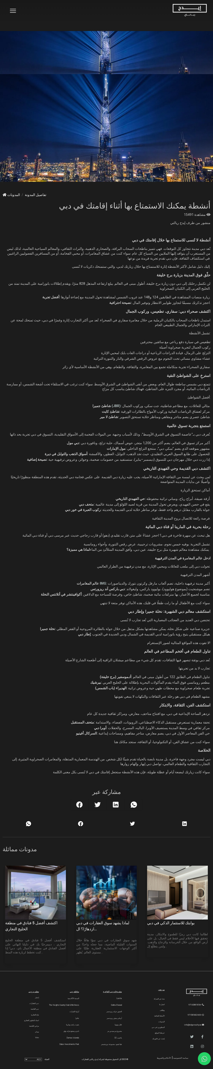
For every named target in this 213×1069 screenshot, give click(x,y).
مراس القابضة (34, 1026)
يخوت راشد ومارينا (72, 1025)
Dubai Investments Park (69, 1044)
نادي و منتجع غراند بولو (71, 1031)
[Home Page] (189, 10)
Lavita (119, 998)
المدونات (11, 195)
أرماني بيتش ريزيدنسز (114, 1018)
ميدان (37, 1032)
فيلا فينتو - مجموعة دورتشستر (111, 1044)
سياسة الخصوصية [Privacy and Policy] (180, 1058)
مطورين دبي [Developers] (34, 991)
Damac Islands (73, 1038)
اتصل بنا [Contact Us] (162, 1004)
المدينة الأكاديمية (73, 998)
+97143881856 (196, 1005)
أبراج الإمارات (74, 1011)
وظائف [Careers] (162, 1010)
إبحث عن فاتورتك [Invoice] (158, 1039)
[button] (202, 1037)
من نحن (161, 989)
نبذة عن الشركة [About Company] (159, 999)
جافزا (77, 1018)
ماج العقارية (35, 1015)
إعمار (37, 997)
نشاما (37, 1037)
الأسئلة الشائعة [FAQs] (159, 1016)
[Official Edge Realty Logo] (192, 992)
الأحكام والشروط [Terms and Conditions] (164, 1058)
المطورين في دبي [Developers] (158, 1027)
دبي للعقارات (34, 1003)
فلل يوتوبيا (118, 1025)
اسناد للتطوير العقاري (31, 1020)
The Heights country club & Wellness (64, 1005)
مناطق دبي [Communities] (74, 991)
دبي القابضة (35, 1009)
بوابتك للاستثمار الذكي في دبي (171, 923)
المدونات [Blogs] (161, 1022)
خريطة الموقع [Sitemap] (160, 1033)
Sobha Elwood (116, 1005)
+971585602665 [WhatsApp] (196, 1015)
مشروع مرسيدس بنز (114, 1031)
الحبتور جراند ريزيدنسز (114, 1011)
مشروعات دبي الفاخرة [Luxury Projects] (112, 991)
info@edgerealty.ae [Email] (194, 1025)
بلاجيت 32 (118, 1038)
